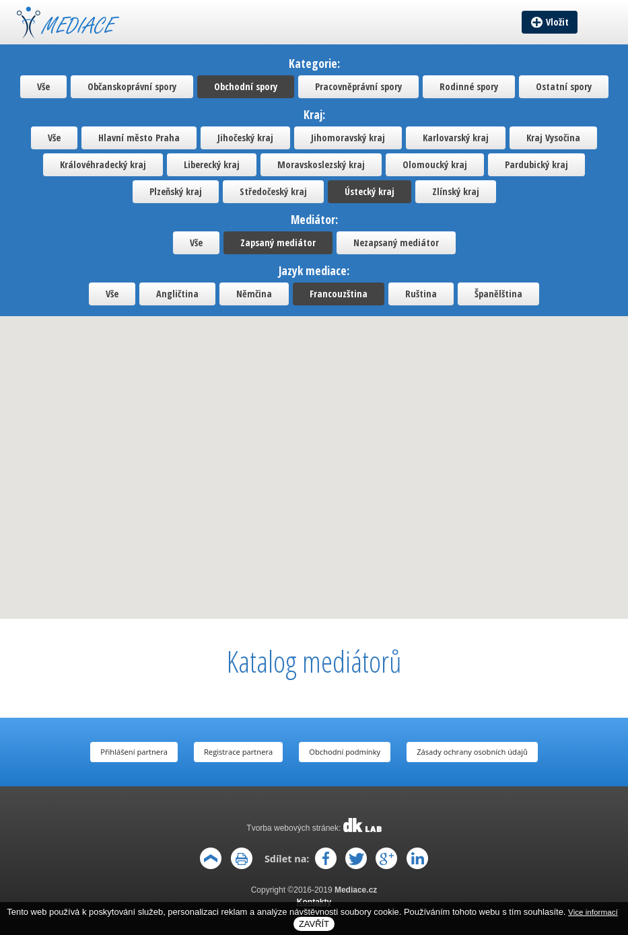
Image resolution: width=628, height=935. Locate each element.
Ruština (421, 293)
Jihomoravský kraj (348, 137)
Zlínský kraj (455, 191)
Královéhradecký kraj (103, 164)
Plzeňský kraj (175, 191)
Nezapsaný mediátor (396, 242)
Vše (43, 86)
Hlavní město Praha (139, 137)
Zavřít (314, 924)
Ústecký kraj (369, 191)
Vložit (557, 21)
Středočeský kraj (273, 191)
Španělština (498, 293)
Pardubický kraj (536, 164)
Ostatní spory (564, 86)
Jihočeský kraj (245, 137)
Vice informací (593, 911)
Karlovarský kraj (456, 137)
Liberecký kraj (212, 164)
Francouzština (339, 293)
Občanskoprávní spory (132, 86)
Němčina (254, 293)
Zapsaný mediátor (278, 242)
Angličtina (177, 293)
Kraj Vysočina (553, 137)
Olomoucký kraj (435, 164)
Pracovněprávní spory (358, 86)
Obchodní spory (245, 86)
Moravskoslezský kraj (321, 164)
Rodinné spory (469, 86)
